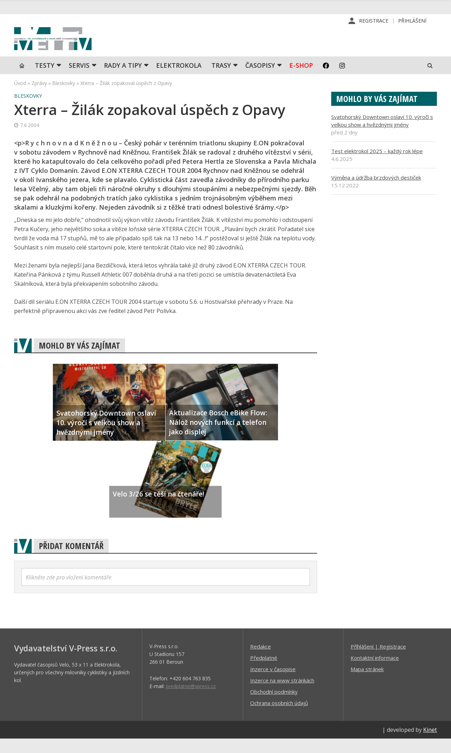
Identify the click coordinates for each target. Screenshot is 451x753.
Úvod (20, 97)
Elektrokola (179, 79)
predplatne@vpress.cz (191, 700)
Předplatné (263, 671)
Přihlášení (412, 21)
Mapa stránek (367, 683)
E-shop (301, 79)
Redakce (260, 660)
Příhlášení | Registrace (378, 660)
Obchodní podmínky (274, 705)
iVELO (74, 46)
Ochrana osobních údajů (279, 717)
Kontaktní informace (375, 671)
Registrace (373, 21)
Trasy (221, 79)
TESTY (44, 79)
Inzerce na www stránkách (282, 694)
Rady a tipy (123, 79)
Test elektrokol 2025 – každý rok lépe (377, 165)
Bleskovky (63, 97)
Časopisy (260, 79)
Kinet (430, 744)
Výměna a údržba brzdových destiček (376, 191)
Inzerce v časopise (273, 683)
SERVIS (79, 79)
